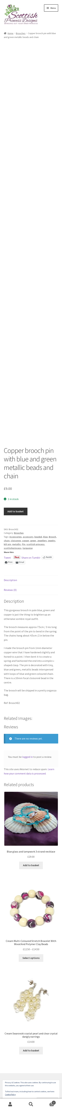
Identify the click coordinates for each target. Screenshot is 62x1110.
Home (10, 33)
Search (31, 1104)
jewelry (51, 540)
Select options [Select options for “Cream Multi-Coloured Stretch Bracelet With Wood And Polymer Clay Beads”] (31, 958)
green (33, 540)
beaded (38, 536)
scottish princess (35, 544)
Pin (23, 544)
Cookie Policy (10, 1094)
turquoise (27, 548)
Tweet (7, 557)
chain (7, 540)
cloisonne (16, 540)
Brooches (20, 33)
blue (45, 536)
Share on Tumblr (30, 557)
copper (25, 540)
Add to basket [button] (31, 865)
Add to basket (15, 511)
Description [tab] (10, 580)
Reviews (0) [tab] (10, 590)
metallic (16, 544)
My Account (10, 1104)
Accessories (15, 536)
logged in (27, 756)
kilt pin (7, 544)
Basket (48, 1102)
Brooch (52, 536)
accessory (28, 536)
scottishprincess (12, 548)
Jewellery (42, 540)
